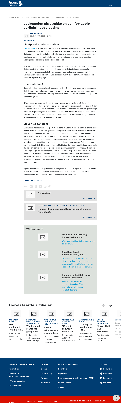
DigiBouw (62, 373)
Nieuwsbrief (14, 369)
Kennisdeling (46, 373)
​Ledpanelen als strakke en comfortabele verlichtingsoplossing (53, 17)
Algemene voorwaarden (47, 401)
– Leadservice (15, 386)
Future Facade (64, 383)
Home (11, 17)
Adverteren (14, 373)
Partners (44, 378)
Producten (45, 383)
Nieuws (44, 369)
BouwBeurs (63, 369)
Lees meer (89, 198)
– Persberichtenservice (19, 376)
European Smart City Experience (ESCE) (76, 378)
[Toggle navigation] (110, 3)
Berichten (21, 17)
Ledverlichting (29, 48)
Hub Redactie (36, 33)
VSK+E (61, 387)
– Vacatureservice (17, 381)
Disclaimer (30, 401)
